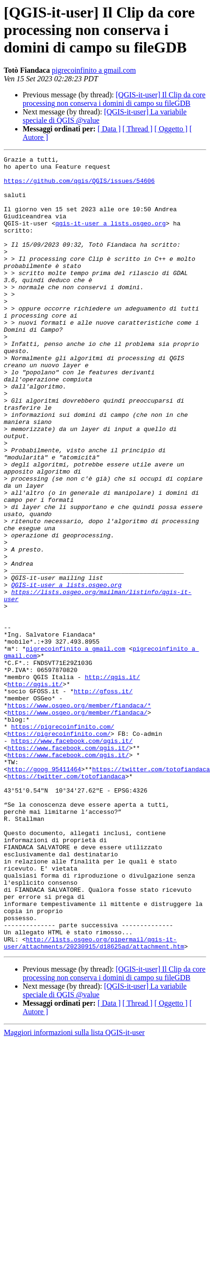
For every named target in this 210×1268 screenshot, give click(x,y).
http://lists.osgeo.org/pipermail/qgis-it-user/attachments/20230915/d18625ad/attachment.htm (94, 1092)
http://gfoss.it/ (103, 790)
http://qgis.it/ (112, 773)
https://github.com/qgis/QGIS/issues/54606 (79, 186)
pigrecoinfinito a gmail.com (94, 70)
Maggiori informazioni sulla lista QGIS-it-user (74, 1183)
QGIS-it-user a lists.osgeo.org (66, 662)
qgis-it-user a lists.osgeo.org (110, 237)
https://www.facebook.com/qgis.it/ (72, 849)
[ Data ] (109, 129)
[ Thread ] (138, 129)
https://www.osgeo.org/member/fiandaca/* (79, 807)
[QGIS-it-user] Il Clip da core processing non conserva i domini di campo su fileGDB (114, 99)
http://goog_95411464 (44, 884)
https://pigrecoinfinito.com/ (62, 832)
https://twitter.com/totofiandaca (151, 884)
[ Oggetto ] (170, 129)
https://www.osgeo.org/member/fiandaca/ (77, 815)
